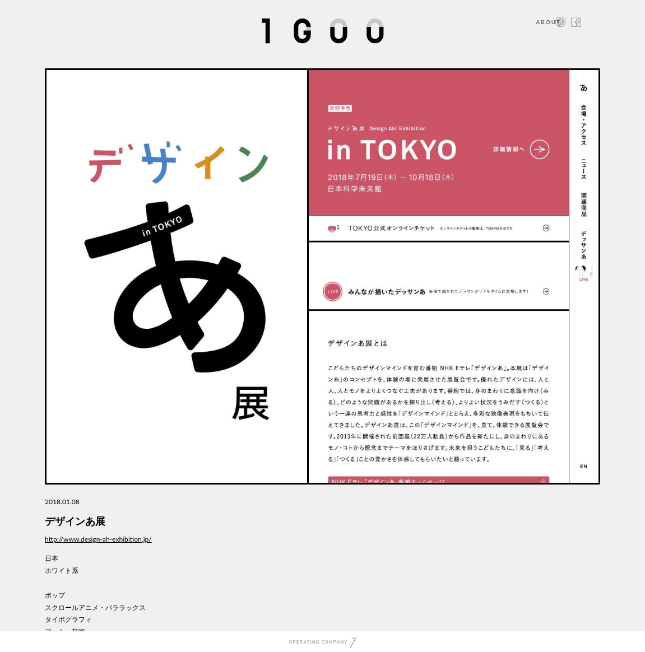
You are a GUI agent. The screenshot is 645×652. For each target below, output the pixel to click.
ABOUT (548, 21)
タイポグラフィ (68, 619)
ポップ (55, 595)
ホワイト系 (61, 570)
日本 (51, 558)
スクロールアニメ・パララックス (95, 607)
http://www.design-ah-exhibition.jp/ (98, 539)
